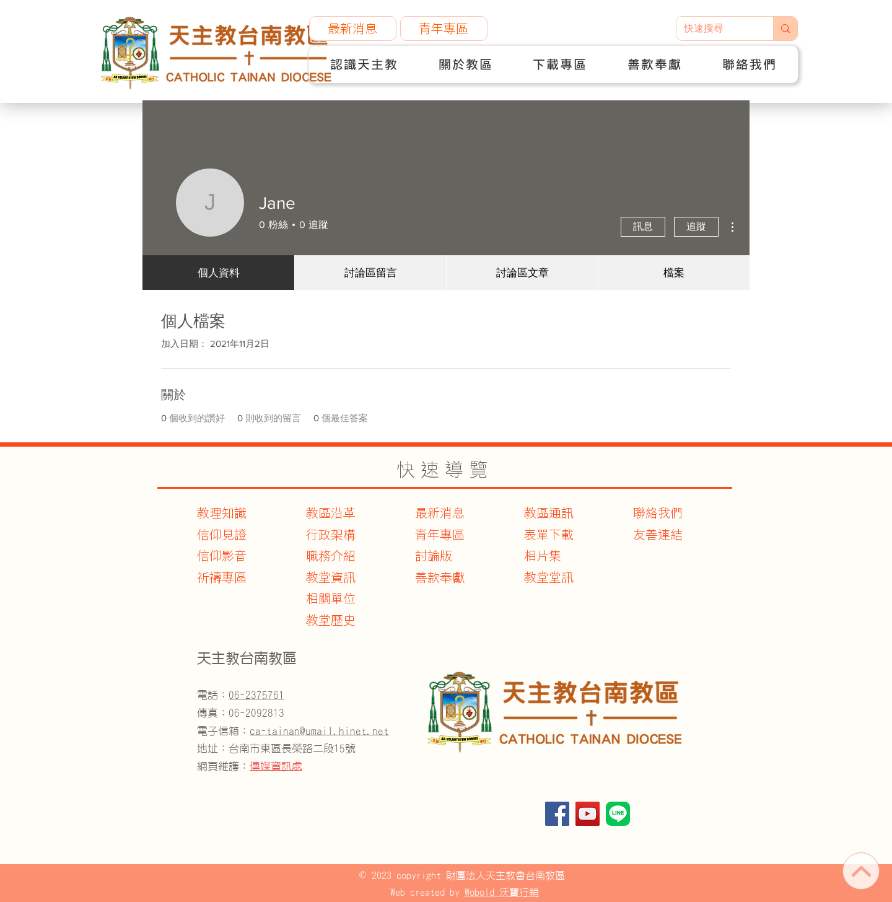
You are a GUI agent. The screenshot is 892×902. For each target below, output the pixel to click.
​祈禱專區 (222, 577)
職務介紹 (331, 556)
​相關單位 (331, 598)
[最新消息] (352, 28)
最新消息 (440, 513)
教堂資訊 (331, 577)
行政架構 (331, 534)
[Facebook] (557, 814)
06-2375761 (256, 695)
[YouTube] (587, 814)
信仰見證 (222, 534)
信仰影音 (222, 556)
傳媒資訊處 (276, 766)
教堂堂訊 (549, 577)
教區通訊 (549, 513)
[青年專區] (444, 28)
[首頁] (861, 871)
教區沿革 (331, 513)
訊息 (643, 226)
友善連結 (658, 534)
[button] (364, 64)
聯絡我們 (658, 513)
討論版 (433, 556)
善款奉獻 (440, 577)
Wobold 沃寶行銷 (502, 892)
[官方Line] (618, 814)
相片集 (542, 556)
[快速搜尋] (715, 28)
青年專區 (440, 534)
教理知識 (222, 513)
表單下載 (549, 534)
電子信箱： (293, 730)
